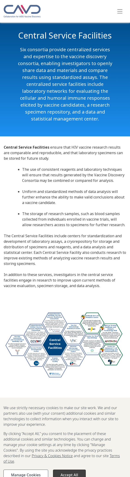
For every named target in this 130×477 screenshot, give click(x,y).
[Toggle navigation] (119, 11)
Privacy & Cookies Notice (52, 458)
